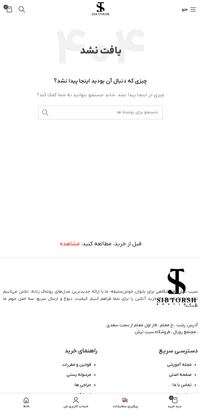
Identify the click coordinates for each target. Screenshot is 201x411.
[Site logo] (100, 9)
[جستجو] (22, 9)
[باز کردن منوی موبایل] (189, 9)
